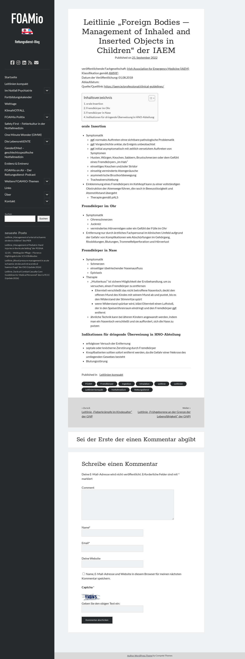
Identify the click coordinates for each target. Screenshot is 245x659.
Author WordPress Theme (139, 655)
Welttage (10, 103)
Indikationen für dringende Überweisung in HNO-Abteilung (120, 117)
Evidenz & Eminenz (17, 163)
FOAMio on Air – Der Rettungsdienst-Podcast (20, 172)
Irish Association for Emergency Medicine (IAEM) (158, 68)
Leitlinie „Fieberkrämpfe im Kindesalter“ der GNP (107, 414)
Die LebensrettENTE (18, 141)
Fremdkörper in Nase (98, 112)
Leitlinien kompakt (16, 83)
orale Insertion (94, 103)
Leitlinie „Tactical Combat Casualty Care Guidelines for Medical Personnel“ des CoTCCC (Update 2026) (27, 275)
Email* (86, 543)
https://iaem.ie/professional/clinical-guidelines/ (134, 86)
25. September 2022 (144, 57)
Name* (86, 527)
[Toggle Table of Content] (150, 98)
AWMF (113, 73)
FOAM (88, 383)
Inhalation (145, 383)
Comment (88, 487)
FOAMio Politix (15, 117)
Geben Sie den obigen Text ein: (101, 603)
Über (8, 194)
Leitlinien (178, 383)
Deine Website (91, 558)
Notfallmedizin (119, 389)
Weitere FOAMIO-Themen (22, 181)
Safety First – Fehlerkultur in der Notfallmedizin (25, 126)
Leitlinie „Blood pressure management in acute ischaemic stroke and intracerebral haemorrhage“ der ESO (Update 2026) (27, 264)
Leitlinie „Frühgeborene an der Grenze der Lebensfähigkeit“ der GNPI (164, 414)
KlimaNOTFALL (15, 110)
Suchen (8, 214)
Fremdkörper (107, 383)
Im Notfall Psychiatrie (18, 90)
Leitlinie (162, 383)
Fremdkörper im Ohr (98, 108)
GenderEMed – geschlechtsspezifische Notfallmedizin (19, 152)
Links (8, 188)
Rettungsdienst (141, 389)
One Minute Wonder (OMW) (23, 134)
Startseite (11, 77)
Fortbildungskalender (18, 97)
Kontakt (10, 201)
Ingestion (126, 383)
